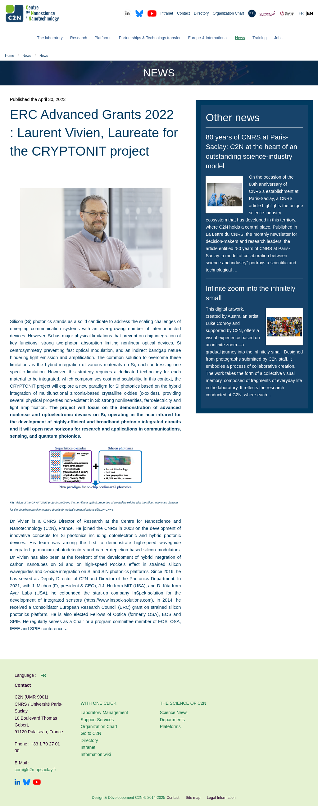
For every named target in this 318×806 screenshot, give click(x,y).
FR (301, 13)
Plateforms (170, 726)
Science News (174, 712)
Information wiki (96, 754)
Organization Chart (228, 13)
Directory (201, 13)
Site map (193, 797)
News (26, 55)
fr (43, 675)
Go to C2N (91, 733)
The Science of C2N (183, 703)
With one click (98, 703)
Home (9, 55)
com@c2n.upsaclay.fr (35, 769)
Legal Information (221, 797)
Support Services (97, 719)
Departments (172, 719)
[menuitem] (49, 38)
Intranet (167, 13)
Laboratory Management (104, 712)
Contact (183, 13)
